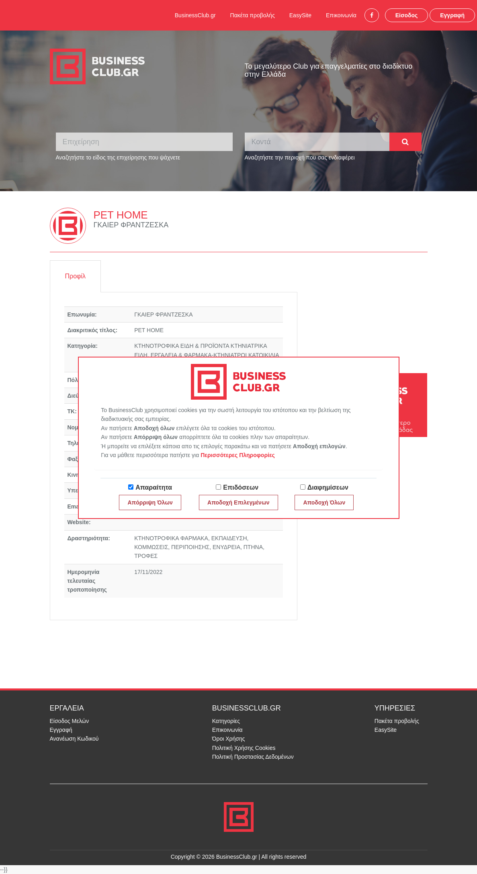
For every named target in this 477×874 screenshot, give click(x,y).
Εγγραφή (452, 15)
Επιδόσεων (240, 487)
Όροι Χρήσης (228, 738)
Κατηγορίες (226, 721)
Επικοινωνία (341, 15)
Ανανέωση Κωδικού (74, 738)
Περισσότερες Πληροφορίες (238, 455)
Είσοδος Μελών (69, 721)
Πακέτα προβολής (252, 15)
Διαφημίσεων (327, 487)
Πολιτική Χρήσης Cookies (244, 748)
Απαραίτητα (153, 487)
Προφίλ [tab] (75, 276)
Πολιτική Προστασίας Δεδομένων (253, 757)
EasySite (300, 15)
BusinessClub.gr (195, 15)
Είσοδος (406, 15)
